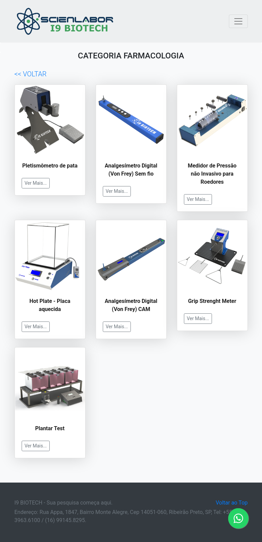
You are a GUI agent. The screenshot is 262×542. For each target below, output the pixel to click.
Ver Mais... (36, 183)
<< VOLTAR (31, 74)
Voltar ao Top (232, 502)
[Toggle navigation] (238, 21)
